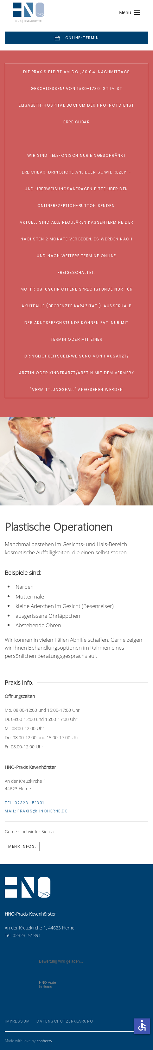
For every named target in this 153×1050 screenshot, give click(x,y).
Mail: (36, 811)
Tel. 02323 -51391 (24, 802)
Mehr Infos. (22, 846)
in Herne (47, 984)
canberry (44, 1040)
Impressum (17, 1021)
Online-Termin (76, 38)
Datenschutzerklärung (64, 1021)
